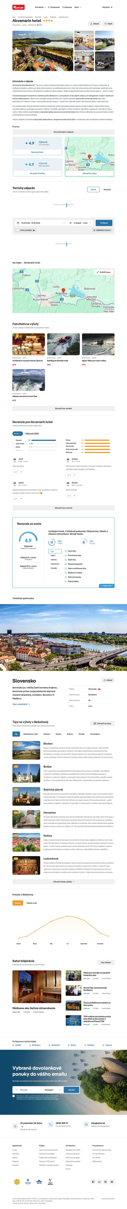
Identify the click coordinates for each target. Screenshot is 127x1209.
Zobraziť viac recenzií (63, 508)
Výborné (19, 440)
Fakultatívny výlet (30, 734)
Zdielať (94, 24)
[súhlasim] (15, 472)
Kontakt (15, 1165)
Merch (68, 1169)
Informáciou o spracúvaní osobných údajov (47, 1099)
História (47, 734)
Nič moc (19, 450)
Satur (77, 7)
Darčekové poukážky (47, 1154)
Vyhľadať (104, 223)
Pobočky (15, 1154)
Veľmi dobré (20, 444)
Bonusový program (73, 1157)
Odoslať (71, 1090)
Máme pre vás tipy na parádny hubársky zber (96, 973)
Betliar (48, 766)
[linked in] (99, 1181)
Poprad (107, 1045)
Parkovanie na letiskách (48, 1157)
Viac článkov (106, 962)
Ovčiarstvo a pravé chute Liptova (27, 360)
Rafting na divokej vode (57, 360)
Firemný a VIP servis (46, 1161)
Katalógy (69, 1165)
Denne (93, 189)
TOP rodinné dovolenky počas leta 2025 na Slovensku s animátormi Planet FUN (97, 1019)
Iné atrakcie (95, 734)
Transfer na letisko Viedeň (49, 1165)
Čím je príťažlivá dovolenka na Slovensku (96, 1003)
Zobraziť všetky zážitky (63, 882)
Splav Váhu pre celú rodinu (94, 360)
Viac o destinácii (21, 704)
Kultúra (70, 734)
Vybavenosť (55, 564)
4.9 (39, 25)
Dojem (53, 555)
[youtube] (112, 1181)
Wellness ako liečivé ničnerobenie (33, 1008)
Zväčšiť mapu (104, 272)
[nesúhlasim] (21, 472)
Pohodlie (54, 568)
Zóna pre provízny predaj (101, 1150)
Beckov (48, 743)
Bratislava (34, 1045)
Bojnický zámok (53, 789)
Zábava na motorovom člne (24, 396)
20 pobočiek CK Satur (31, 1124)
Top (16, 734)
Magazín (15, 1161)
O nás (14, 1150)
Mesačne (107, 189)
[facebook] (93, 1181)
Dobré (18, 447)
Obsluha (54, 560)
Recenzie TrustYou (37, 173)
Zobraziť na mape (102, 723)
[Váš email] (27, 1090)
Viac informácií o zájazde (64, 132)
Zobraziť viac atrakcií (63, 408)
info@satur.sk (98, 1123)
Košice (48, 835)
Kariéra (15, 1157)
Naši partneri (97, 1161)
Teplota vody (32, 903)
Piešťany (89, 1045)
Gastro (58, 734)
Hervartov (50, 812)
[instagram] (105, 1181)
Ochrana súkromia (72, 1154)
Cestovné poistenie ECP (48, 1150)
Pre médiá (96, 1157)
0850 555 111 (62, 1123)
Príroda (82, 734)
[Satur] (18, 7)
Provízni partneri (98, 1154)
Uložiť (108, 24)
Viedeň (16, 1045)
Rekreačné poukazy (73, 1161)
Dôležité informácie (73, 1150)
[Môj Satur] (107, 7)
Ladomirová (51, 858)
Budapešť (54, 1045)
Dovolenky (40, 7)
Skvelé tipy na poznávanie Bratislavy (95, 989)
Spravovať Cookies (108, 1199)
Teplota (18, 903)
